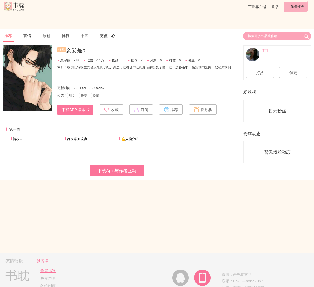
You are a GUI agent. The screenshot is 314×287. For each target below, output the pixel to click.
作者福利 (48, 270)
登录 (275, 6)
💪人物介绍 (129, 139)
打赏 (260, 72)
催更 (293, 72)
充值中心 (107, 35)
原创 (46, 35)
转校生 (18, 139)
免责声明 (48, 278)
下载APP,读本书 (75, 110)
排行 (65, 35)
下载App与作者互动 (116, 171)
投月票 (203, 109)
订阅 (141, 109)
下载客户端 (257, 6)
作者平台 (298, 6)
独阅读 (42, 260)
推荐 (8, 35)
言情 (27, 35)
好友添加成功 (77, 139)
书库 (84, 35)
